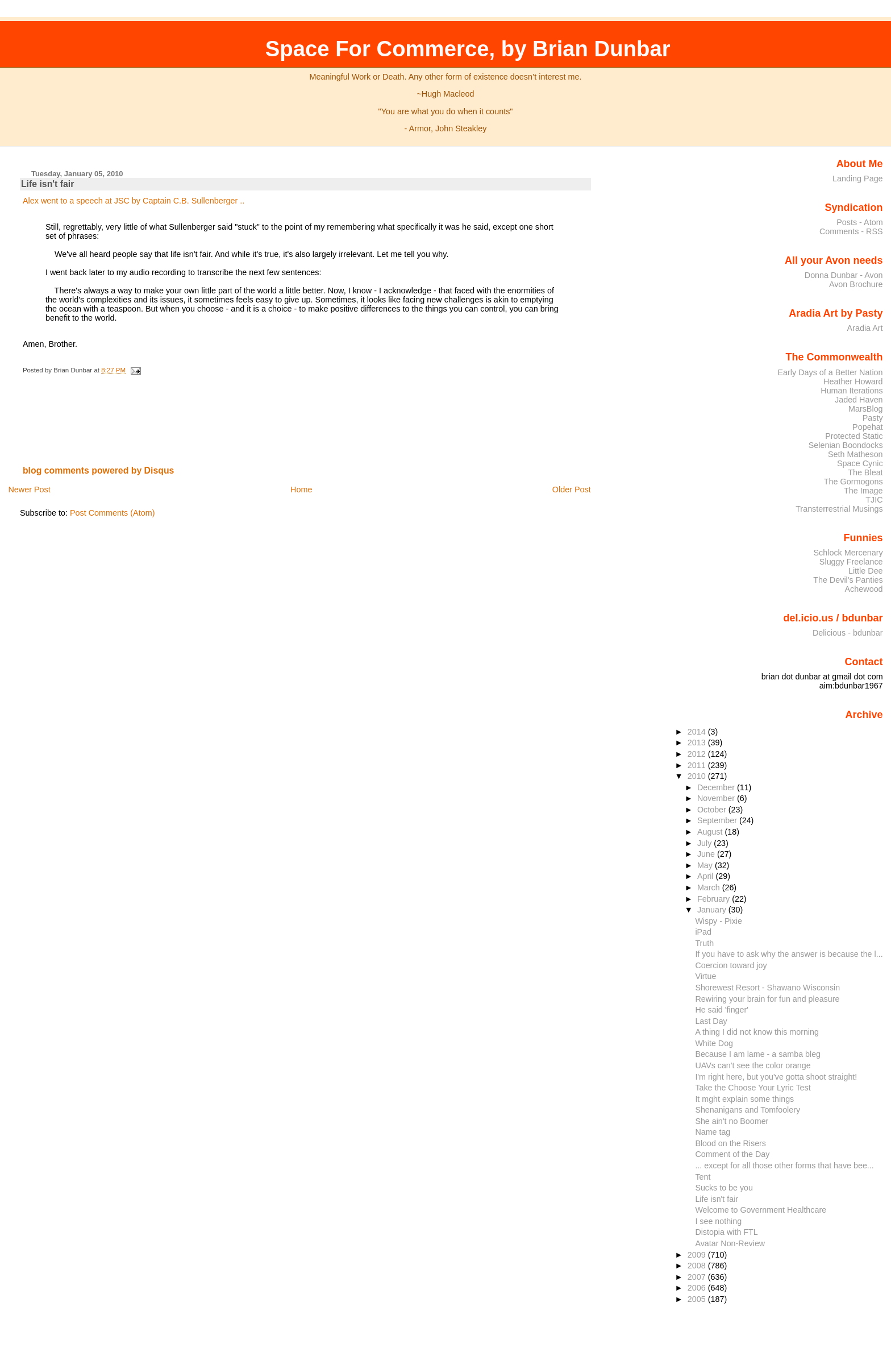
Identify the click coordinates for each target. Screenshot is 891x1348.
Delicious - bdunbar (848, 632)
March (709, 887)
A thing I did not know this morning (757, 1031)
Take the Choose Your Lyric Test (752, 1087)
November (717, 798)
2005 (698, 1299)
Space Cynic (860, 463)
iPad (703, 931)
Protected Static (853, 436)
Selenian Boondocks (846, 445)
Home (301, 489)
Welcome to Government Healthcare (760, 1209)
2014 (698, 731)
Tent (702, 1176)
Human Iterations (851, 390)
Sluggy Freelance (851, 561)
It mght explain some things (744, 1099)
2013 (698, 742)
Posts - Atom (859, 222)
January (712, 909)
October (712, 809)
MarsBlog (865, 408)
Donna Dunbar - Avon (844, 275)
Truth (704, 943)
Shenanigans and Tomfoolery (747, 1109)
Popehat (867, 427)
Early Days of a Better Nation (829, 372)
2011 (698, 765)
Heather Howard (853, 381)
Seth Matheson (855, 454)
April (706, 876)
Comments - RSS (851, 231)
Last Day (711, 1021)
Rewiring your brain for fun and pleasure (767, 998)
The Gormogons (853, 481)
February (714, 898)
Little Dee (865, 570)
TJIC (873, 499)
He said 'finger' (721, 1009)
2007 (698, 1276)
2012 (698, 753)
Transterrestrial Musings (839, 508)
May (706, 865)
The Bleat (865, 472)
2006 (698, 1287)
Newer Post (29, 489)
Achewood (864, 589)
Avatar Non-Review (730, 1243)
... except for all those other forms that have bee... (784, 1165)
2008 (698, 1265)
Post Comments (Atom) (112, 512)
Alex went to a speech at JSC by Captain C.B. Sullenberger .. (133, 200)
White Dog (714, 1043)
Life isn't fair (47, 184)
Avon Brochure (856, 284)
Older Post (571, 489)
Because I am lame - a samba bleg (758, 1054)
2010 (698, 776)
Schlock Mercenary (848, 552)
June (707, 853)
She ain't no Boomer (731, 1121)
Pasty (873, 417)
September (718, 820)
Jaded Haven (859, 399)
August (711, 831)
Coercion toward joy (731, 965)
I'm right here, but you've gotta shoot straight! (776, 1076)
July (705, 843)
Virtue (705, 976)
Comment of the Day (732, 1154)
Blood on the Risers (730, 1143)
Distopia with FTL (726, 1232)
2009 (698, 1254)
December (717, 787)
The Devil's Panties (847, 579)
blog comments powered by (98, 470)
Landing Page (857, 178)
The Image (863, 490)
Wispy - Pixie (718, 921)
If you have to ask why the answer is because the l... (788, 954)
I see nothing (718, 1221)
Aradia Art (865, 328)
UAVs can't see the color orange (752, 1065)
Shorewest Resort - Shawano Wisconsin (767, 987)
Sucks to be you (724, 1187)
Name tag (712, 1132)
